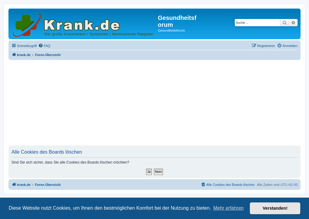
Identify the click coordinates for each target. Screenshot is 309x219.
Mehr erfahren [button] (228, 208)
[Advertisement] (154, 103)
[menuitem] (44, 45)
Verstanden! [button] (275, 208)
